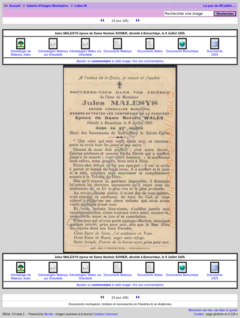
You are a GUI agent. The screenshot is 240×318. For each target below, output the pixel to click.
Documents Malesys (118, 50)
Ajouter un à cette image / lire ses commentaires (120, 61)
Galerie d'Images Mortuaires (47, 5)
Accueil (14, 5)
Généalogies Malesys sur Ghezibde (53, 51)
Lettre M (80, 5)
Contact (198, 314)
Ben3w (48, 314)
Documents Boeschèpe (182, 50)
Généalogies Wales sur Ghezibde (85, 51)
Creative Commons (105, 314)
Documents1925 (215, 51)
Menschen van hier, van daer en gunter (213, 310)
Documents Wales (150, 50)
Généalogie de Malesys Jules (21, 51)
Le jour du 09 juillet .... (219, 5)
